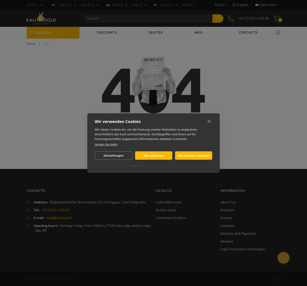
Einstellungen (114, 155)
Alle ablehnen (154, 155)
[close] (209, 121)
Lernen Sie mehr (106, 144)
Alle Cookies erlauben (193, 155)
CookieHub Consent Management (160, 165)
